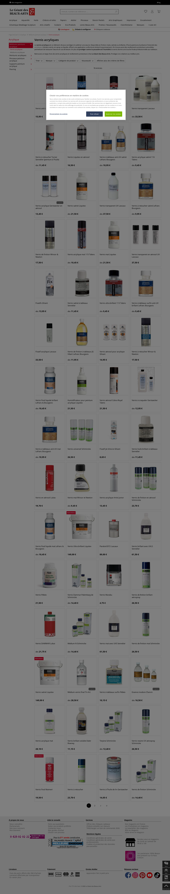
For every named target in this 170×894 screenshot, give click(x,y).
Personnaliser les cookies (58, 114)
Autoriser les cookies (113, 114)
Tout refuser (94, 114)
